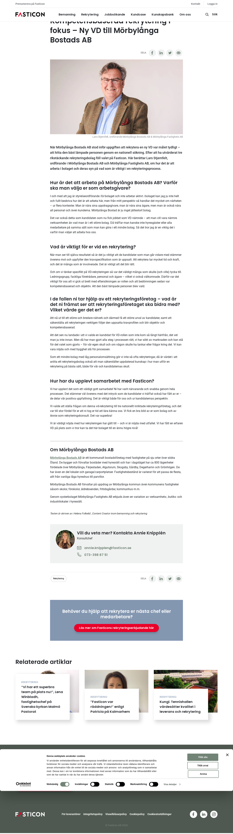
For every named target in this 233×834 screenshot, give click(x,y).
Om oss (185, 14)
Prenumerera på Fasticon (30, 3)
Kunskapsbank (163, 14)
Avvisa (203, 817)
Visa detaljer (170, 827)
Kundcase (138, 14)
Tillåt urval (202, 809)
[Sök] (211, 14)
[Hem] (30, 14)
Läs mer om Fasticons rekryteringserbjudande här (116, 628)
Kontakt (195, 3)
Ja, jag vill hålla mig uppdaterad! (44, 787)
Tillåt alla (202, 800)
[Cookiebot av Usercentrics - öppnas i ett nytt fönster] (24, 827)
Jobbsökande (114, 14)
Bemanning (67, 14)
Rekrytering (89, 14)
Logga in (213, 3)
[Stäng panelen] (227, 798)
